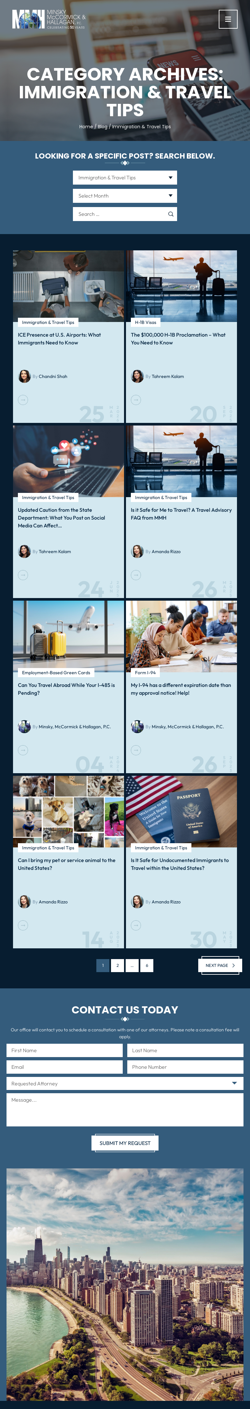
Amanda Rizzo (166, 551)
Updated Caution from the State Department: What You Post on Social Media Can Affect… (61, 518)
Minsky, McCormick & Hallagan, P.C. (75, 727)
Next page (217, 965)
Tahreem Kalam (168, 376)
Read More (23, 400)
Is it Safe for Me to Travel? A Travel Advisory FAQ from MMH (181, 514)
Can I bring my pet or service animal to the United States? (67, 864)
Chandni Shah (53, 376)
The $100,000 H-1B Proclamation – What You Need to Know (178, 338)
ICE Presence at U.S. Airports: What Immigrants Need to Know (59, 338)
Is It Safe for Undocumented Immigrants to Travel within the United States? (180, 864)
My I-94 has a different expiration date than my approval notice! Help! (181, 689)
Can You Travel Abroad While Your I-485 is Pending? (66, 689)
